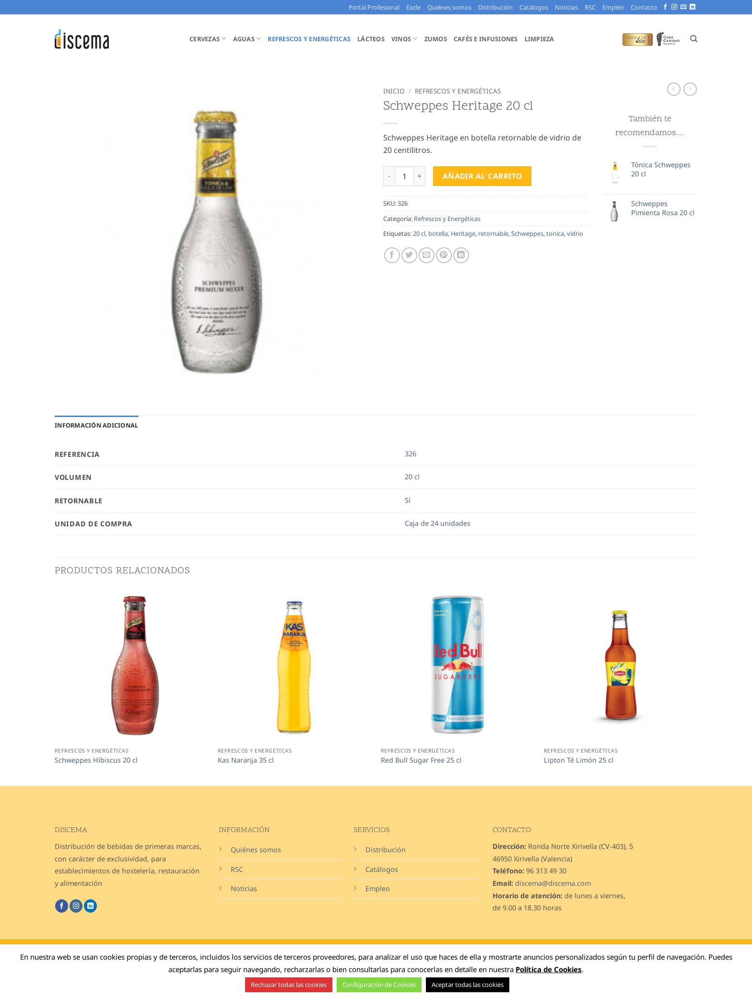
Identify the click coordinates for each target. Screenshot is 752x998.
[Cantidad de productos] (404, 176)
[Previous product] (690, 89)
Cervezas (207, 38)
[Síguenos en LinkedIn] (692, 7)
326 (410, 453)
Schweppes (527, 233)
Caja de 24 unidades (437, 523)
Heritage (463, 233)
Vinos (404, 38)
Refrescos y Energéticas (309, 39)
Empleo (613, 7)
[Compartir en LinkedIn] (461, 255)
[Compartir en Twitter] (409, 255)
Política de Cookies (549, 969)
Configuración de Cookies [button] (379, 984)
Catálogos (533, 7)
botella (438, 233)
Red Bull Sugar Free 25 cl (421, 760)
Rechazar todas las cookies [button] (289, 984)
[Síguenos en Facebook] (665, 7)
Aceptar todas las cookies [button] (468, 984)
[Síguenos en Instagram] (674, 7)
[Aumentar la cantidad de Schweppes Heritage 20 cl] (419, 176)
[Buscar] (693, 39)
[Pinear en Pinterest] (444, 255)
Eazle (413, 7)
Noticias (566, 7)
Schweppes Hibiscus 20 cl (96, 760)
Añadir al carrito (482, 176)
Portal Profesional (374, 7)
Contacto (644, 7)
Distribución (495, 7)
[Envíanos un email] (683, 7)
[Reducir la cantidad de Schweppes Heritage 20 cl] (389, 176)
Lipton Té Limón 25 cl (578, 760)
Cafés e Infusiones (486, 39)
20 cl (419, 233)
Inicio (394, 90)
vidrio (575, 233)
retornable (493, 233)
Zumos (435, 39)
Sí (408, 500)
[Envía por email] (427, 255)
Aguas (247, 38)
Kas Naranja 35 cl (246, 760)
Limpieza (539, 39)
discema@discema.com (553, 883)
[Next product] (674, 89)
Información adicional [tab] (96, 425)
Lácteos (371, 39)
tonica (555, 233)
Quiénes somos (449, 7)
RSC (590, 7)
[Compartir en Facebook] (392, 255)
